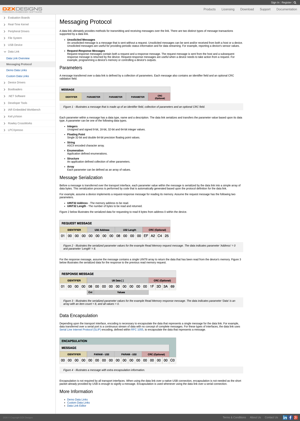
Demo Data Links (77, 399)
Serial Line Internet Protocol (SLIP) (80, 329)
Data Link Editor (76, 405)
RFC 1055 (137, 329)
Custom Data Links (78, 402)
